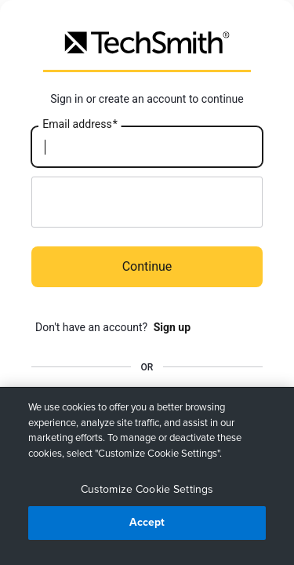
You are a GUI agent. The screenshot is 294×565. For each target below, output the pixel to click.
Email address (79, 124)
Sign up (172, 327)
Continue (147, 266)
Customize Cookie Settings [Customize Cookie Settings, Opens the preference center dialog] (147, 489)
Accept (147, 522)
